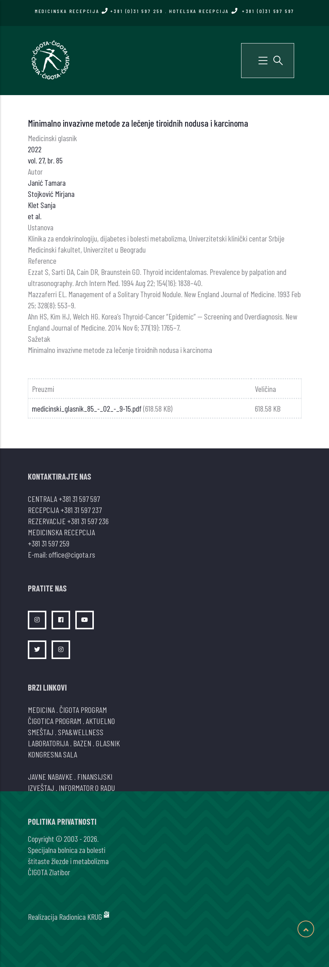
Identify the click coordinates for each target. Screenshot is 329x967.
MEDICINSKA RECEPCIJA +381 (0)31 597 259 (99, 11)
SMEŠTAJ (40, 732)
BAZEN (82, 743)
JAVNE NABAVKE (50, 776)
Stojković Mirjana (51, 193)
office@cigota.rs (72, 554)
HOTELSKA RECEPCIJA (231, 11)
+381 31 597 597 (79, 498)
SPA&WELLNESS (80, 732)
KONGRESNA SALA (52, 754)
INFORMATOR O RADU (87, 787)
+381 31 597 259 (48, 543)
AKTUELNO (100, 721)
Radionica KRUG (80, 916)
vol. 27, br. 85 (45, 160)
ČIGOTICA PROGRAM (54, 721)
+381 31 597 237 (81, 510)
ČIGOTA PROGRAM (83, 709)
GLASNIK (108, 743)
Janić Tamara (47, 182)
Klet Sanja (42, 205)
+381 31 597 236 (88, 521)
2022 (35, 149)
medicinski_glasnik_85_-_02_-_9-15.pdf (87, 408)
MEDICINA (41, 709)
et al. (35, 216)
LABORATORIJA (48, 743)
